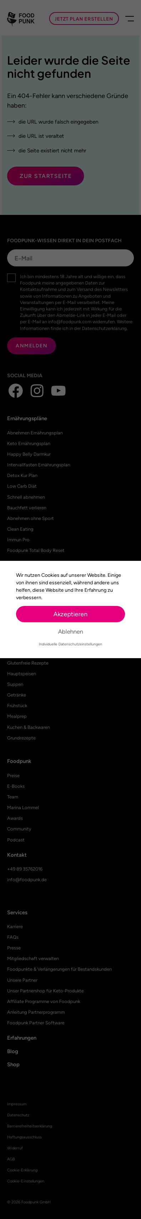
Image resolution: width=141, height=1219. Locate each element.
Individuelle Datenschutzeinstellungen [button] (70, 644)
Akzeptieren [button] (70, 614)
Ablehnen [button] (70, 631)
